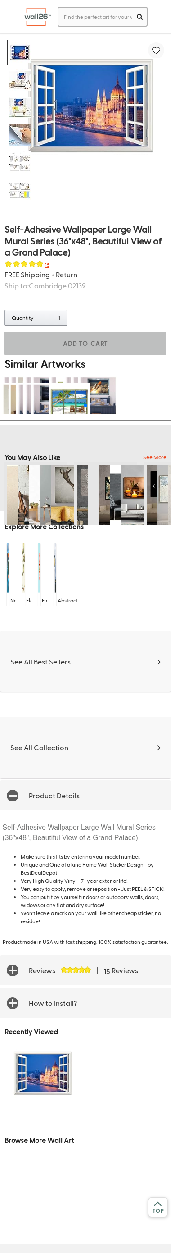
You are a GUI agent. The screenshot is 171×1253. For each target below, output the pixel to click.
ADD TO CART (85, 343)
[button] (85, 795)
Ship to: (45, 285)
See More (154, 457)
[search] (139, 17)
